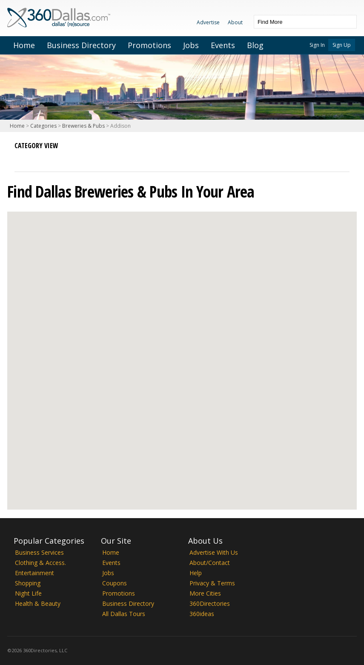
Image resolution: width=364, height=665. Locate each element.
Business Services (39, 552)
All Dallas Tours (123, 614)
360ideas (201, 614)
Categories (43, 125)
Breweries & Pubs (83, 125)
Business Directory (81, 45)
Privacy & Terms (212, 583)
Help (195, 573)
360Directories (209, 603)
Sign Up (341, 45)
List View (21, 156)
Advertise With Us (213, 552)
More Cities (205, 593)
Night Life (28, 593)
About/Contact (209, 563)
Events (223, 45)
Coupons (114, 583)
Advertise (208, 22)
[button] (181, 353)
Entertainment (34, 573)
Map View (36, 156)
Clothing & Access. (40, 563)
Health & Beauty (37, 603)
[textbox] (296, 21)
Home (24, 45)
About (235, 22)
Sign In (317, 45)
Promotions (149, 45)
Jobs (191, 45)
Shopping (27, 583)
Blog (255, 45)
